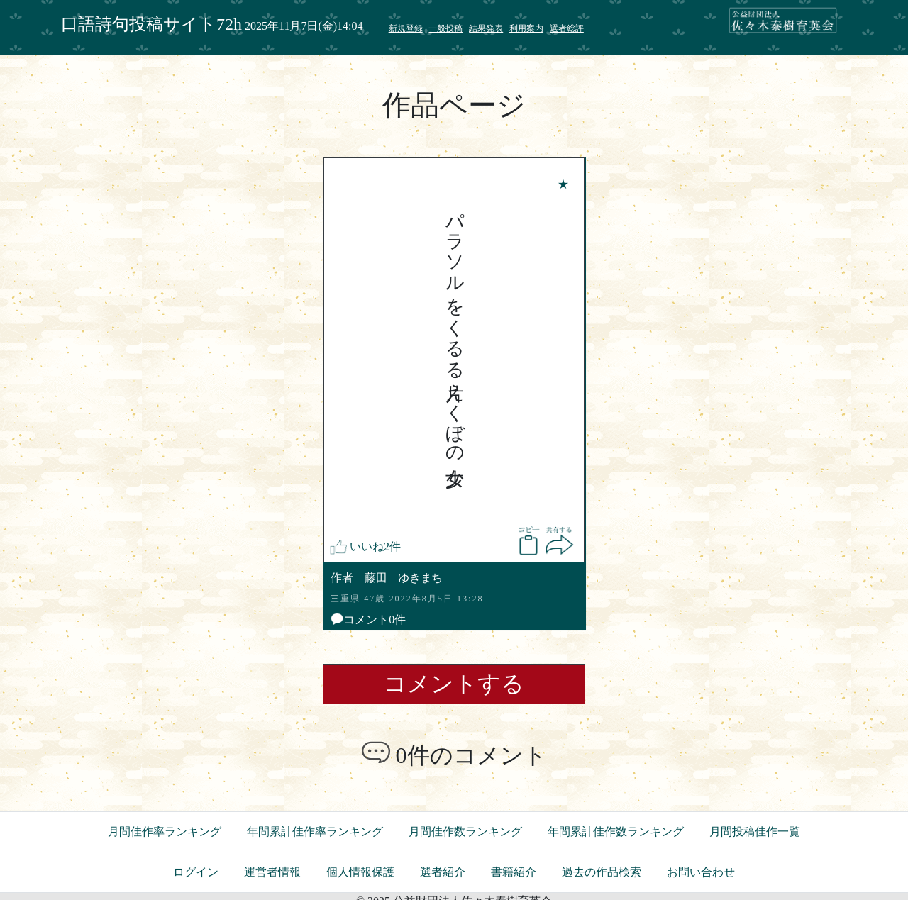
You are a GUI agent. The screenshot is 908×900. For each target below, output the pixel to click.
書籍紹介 (513, 872)
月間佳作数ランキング (465, 832)
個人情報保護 (360, 872)
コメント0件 (368, 619)
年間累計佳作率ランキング (315, 832)
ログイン (195, 872)
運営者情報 (272, 872)
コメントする (454, 683)
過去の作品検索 (601, 872)
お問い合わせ (701, 872)
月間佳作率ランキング (164, 832)
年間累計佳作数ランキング (616, 832)
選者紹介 (442, 872)
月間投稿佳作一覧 (754, 832)
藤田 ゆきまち (404, 578)
